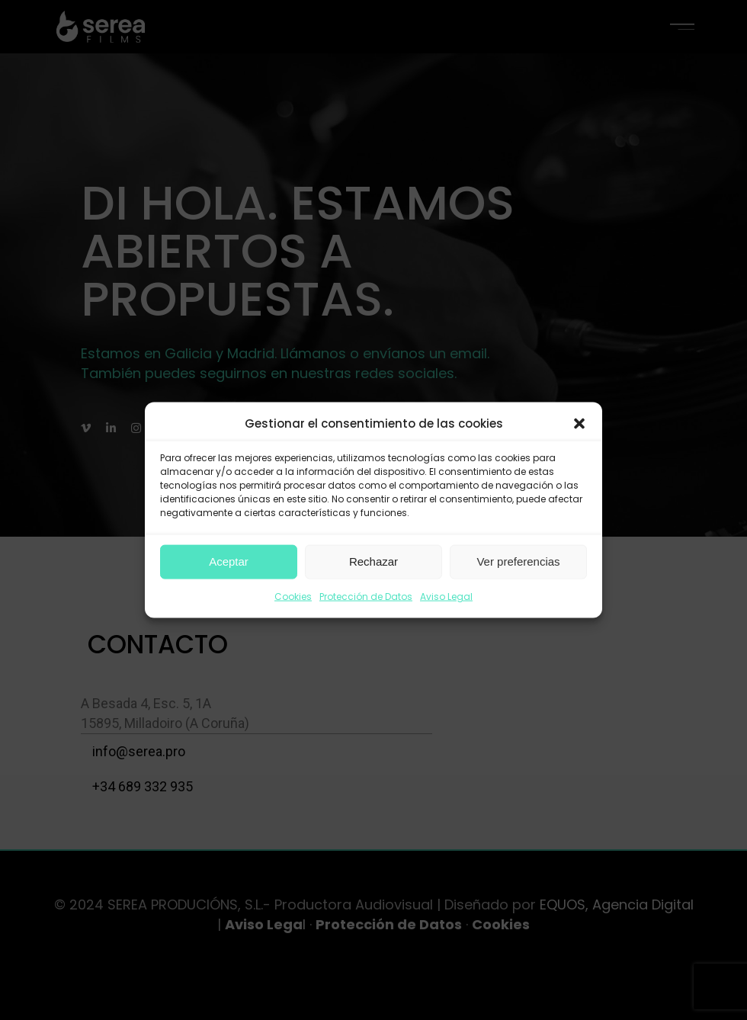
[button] (579, 423)
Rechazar (373, 561)
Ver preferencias (517, 561)
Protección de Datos (365, 596)
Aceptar (228, 561)
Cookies (293, 596)
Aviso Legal (446, 596)
